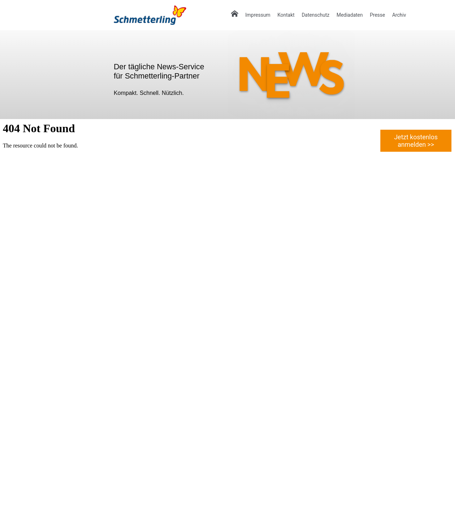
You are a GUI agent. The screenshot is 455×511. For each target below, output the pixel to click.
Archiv (399, 15)
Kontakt (285, 15)
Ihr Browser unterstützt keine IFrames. (142, 314)
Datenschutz (316, 15)
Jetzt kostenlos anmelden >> (416, 140)
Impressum (257, 15)
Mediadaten (350, 15)
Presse (377, 15)
